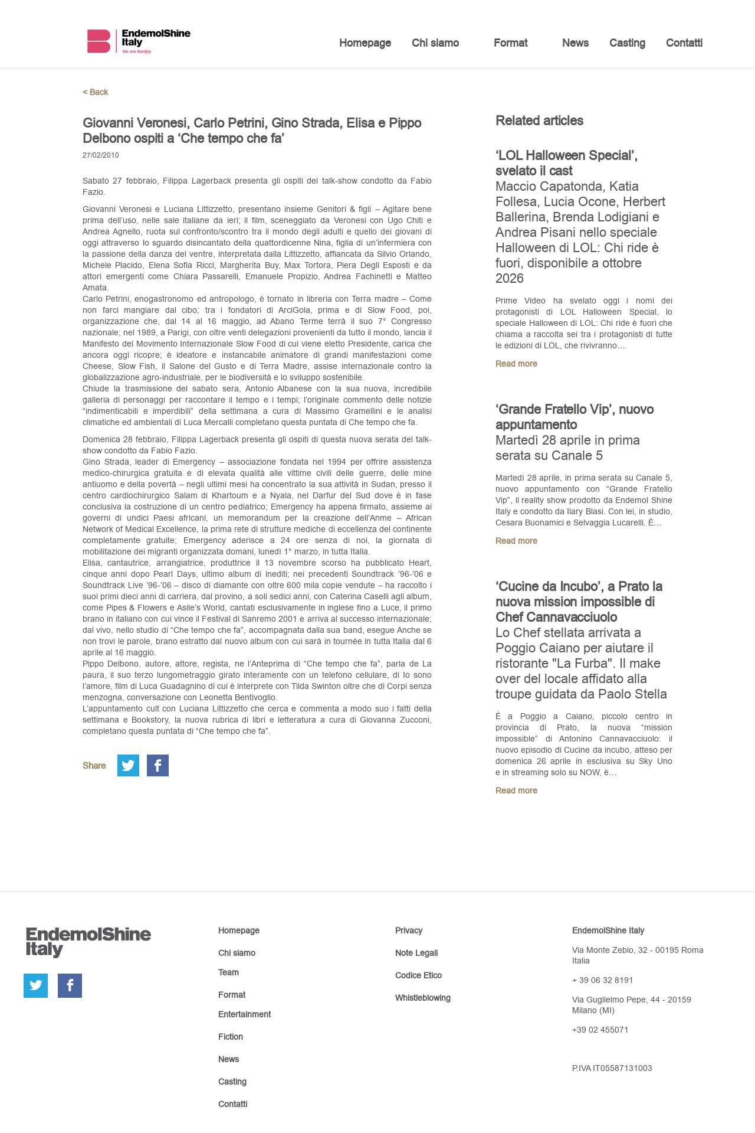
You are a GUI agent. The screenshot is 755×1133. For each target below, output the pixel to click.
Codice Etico (418, 975)
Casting (627, 42)
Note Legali (416, 953)
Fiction (230, 1036)
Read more (516, 363)
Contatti (684, 42)
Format (510, 42)
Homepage (365, 42)
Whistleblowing (423, 997)
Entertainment (244, 1014)
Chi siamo (435, 42)
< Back (95, 92)
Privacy (408, 930)
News (575, 42)
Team (228, 972)
